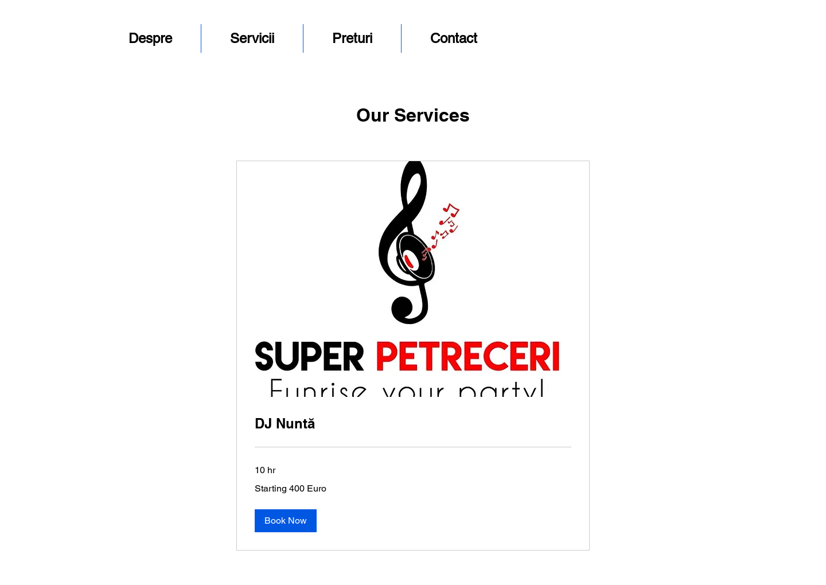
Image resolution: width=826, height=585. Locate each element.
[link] (413, 424)
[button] (286, 520)
